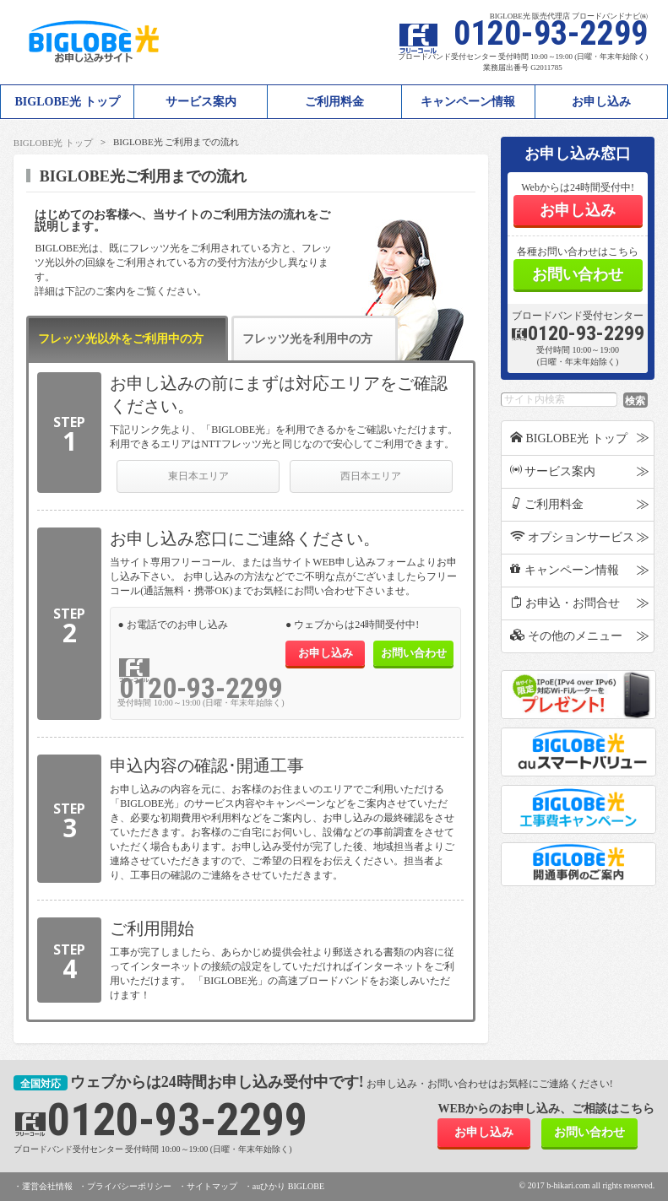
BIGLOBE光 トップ (53, 143)
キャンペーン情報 (468, 101)
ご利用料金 (334, 101)
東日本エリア (198, 476)
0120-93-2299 (201, 688)
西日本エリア (370, 476)
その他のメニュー (566, 635)
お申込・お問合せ (565, 602)
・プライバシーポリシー (125, 1186)
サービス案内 (201, 101)
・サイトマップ (207, 1186)
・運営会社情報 (43, 1186)
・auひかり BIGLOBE (284, 1186)
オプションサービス (572, 537)
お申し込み (601, 101)
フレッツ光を (307, 346)
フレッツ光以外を (121, 346)
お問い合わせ (414, 652)
